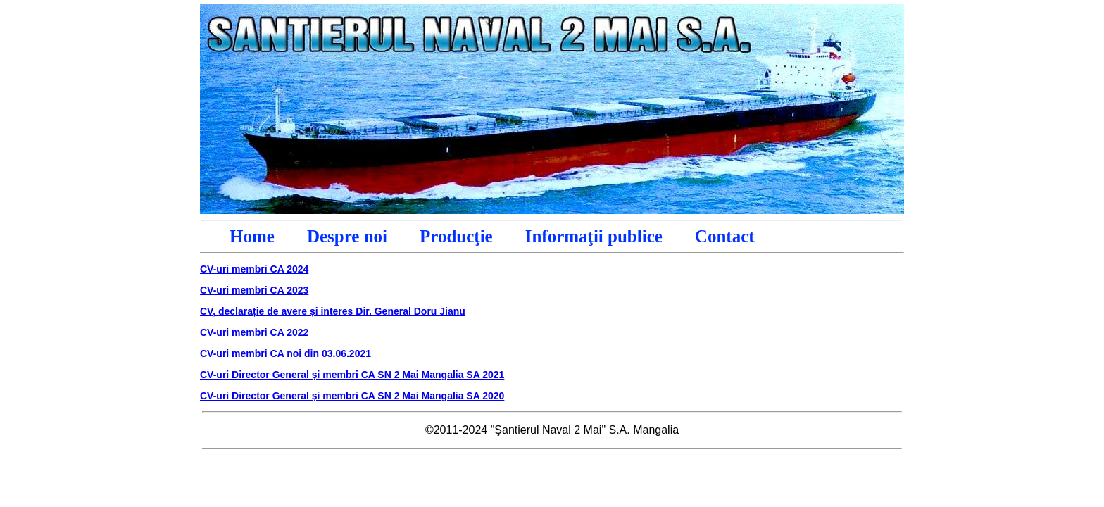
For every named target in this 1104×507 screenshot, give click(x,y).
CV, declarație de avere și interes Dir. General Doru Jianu (332, 311)
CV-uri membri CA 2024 (254, 269)
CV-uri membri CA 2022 (254, 332)
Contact (725, 236)
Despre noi (347, 236)
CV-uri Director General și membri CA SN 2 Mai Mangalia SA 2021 (352, 374)
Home (252, 236)
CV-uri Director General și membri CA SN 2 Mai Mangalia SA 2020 (352, 395)
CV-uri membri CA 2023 (254, 290)
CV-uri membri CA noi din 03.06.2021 (285, 353)
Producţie (456, 236)
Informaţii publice (594, 236)
